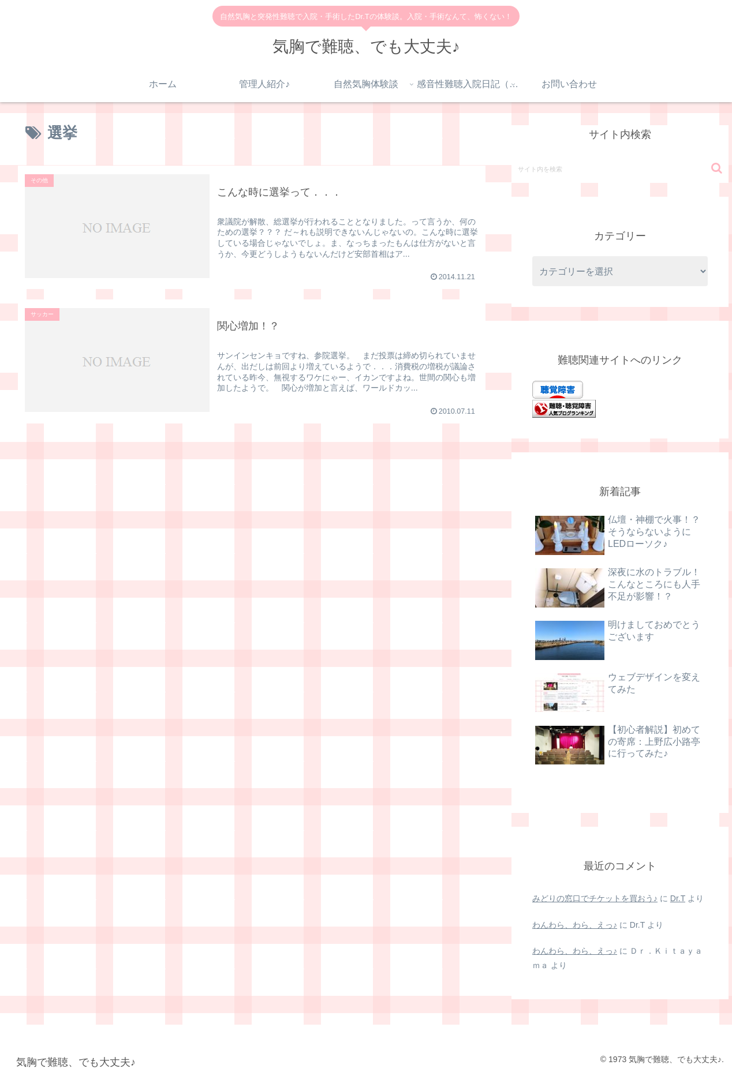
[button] (717, 168)
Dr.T (677, 898)
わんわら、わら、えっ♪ (574, 924)
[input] (620, 168)
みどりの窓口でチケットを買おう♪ (595, 898)
